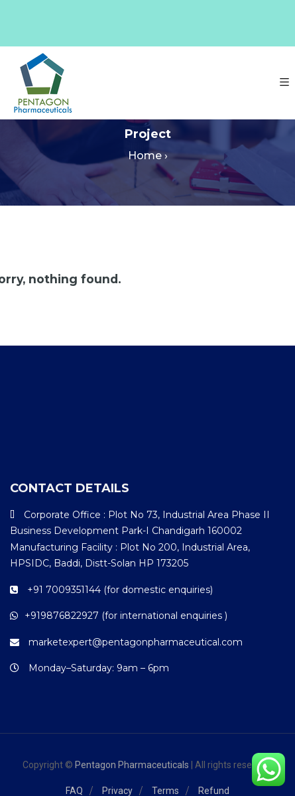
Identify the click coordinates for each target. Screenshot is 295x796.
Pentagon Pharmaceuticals (132, 765)
